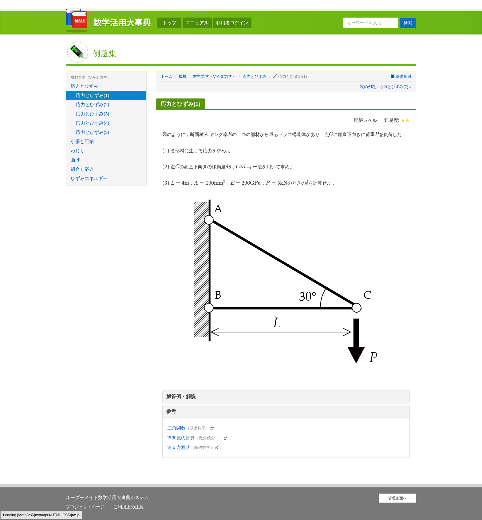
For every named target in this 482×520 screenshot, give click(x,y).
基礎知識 (401, 76)
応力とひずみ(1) (92, 95)
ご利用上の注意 (128, 506)
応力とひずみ (255, 76)
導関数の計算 (197, 437)
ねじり (78, 150)
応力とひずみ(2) (92, 104)
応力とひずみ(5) (92, 132)
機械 (183, 76)
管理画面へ (397, 498)
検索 (408, 23)
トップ (169, 22)
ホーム (166, 76)
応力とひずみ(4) (92, 123)
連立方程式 (193, 447)
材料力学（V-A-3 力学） (214, 76)
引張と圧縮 (82, 141)
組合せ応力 (82, 169)
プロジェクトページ (85, 506)
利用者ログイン (232, 22)
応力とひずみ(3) (92, 113)
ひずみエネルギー (89, 178)
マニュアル (197, 22)
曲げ (75, 159)
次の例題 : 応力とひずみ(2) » (386, 86)
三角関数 (191, 427)
